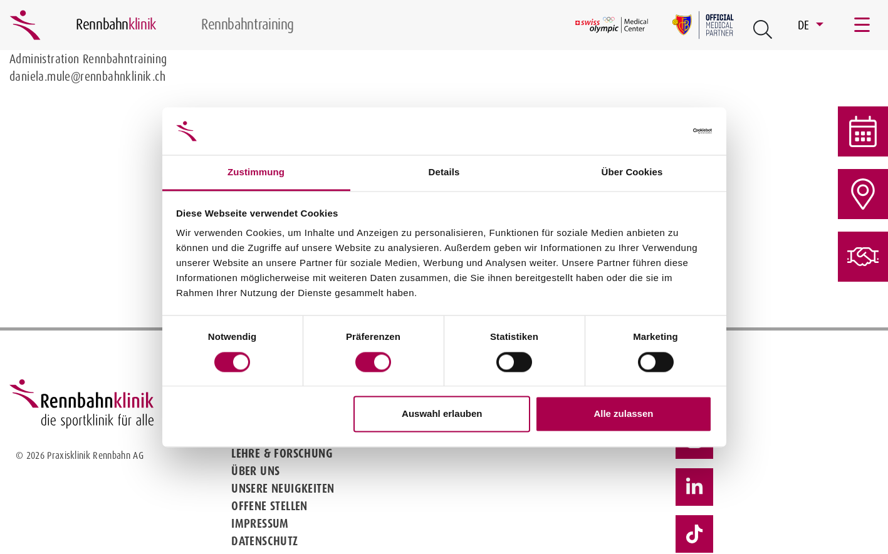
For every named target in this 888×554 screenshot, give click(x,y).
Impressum (260, 523)
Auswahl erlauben (442, 414)
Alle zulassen (623, 414)
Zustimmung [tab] (256, 172)
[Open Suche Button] (762, 29)
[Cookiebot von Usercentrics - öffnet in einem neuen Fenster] (657, 130)
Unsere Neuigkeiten (282, 488)
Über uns (255, 471)
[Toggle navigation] (863, 25)
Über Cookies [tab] (632, 172)
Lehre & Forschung (282, 453)
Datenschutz (264, 541)
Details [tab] (444, 172)
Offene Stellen (269, 506)
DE (805, 25)
